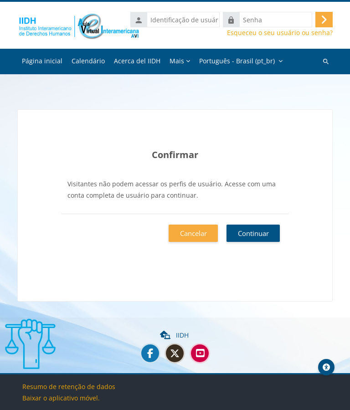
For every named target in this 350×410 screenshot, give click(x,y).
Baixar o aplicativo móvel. (61, 398)
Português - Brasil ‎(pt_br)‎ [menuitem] (237, 60)
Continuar (253, 233)
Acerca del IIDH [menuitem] (137, 60)
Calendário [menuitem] (88, 60)
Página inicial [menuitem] (42, 60)
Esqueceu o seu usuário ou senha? (280, 33)
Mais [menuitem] (177, 60)
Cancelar (193, 233)
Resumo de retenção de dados (68, 386)
